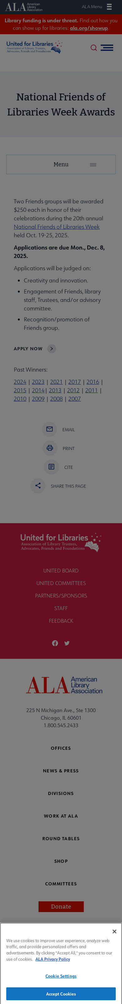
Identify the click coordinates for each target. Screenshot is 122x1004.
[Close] (114, 934)
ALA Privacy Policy (52, 961)
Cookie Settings (61, 978)
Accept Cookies (61, 996)
